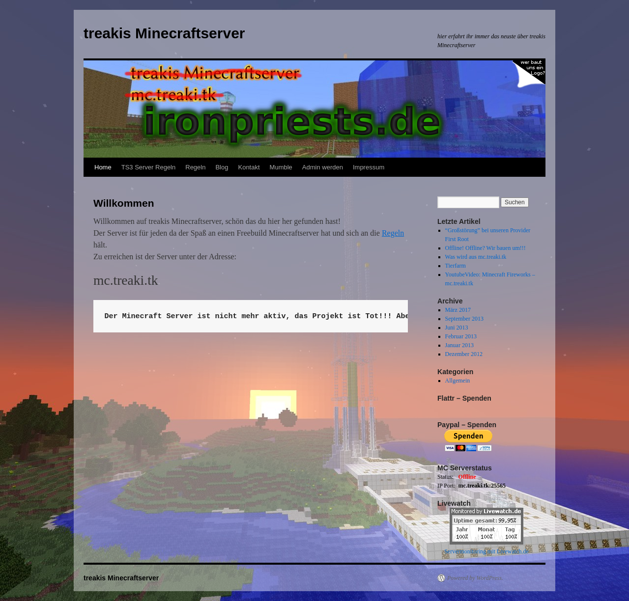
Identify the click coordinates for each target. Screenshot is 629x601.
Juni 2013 (456, 327)
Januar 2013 (459, 345)
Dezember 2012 (464, 354)
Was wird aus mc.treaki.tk (476, 256)
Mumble (281, 167)
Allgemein (457, 380)
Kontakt (248, 167)
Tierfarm (455, 265)
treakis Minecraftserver (164, 33)
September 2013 (464, 318)
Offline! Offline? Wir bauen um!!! (485, 248)
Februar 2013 (461, 336)
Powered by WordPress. (475, 577)
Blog (221, 167)
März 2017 (458, 309)
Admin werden (322, 167)
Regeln (195, 167)
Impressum (368, 167)
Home (103, 167)
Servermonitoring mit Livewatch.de (486, 551)
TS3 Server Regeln (148, 167)
